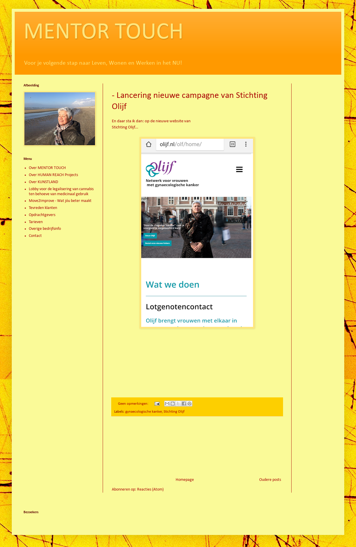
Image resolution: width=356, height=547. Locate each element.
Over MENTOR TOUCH (47, 168)
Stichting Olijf (174, 412)
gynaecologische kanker (143, 412)
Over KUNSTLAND (43, 182)
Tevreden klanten (43, 208)
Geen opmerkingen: (133, 404)
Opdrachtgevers (42, 215)
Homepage (185, 480)
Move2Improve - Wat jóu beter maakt (60, 201)
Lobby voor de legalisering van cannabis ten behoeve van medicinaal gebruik (61, 191)
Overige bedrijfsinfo (45, 229)
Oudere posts (270, 480)
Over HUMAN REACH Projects (53, 175)
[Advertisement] (197, 447)
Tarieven (36, 222)
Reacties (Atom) (150, 489)
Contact (35, 236)
